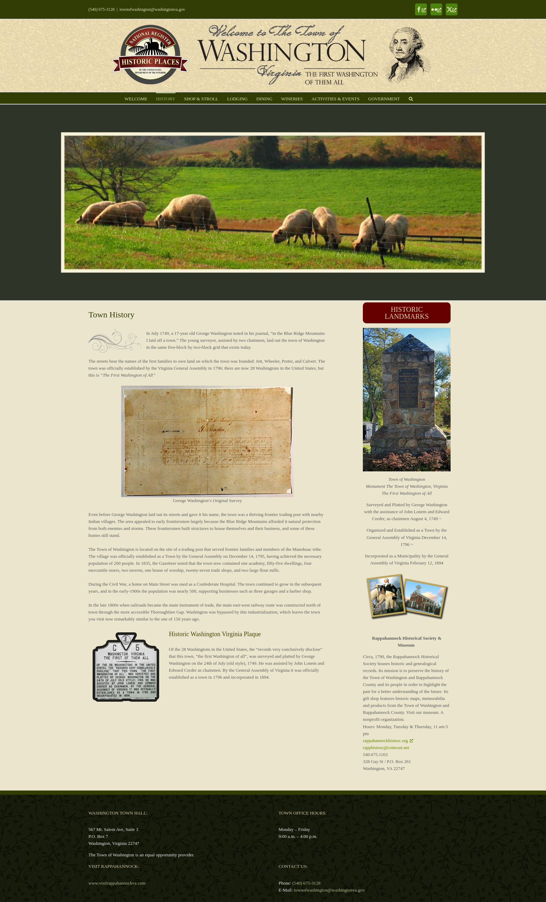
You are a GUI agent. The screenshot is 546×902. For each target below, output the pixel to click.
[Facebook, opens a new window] (421, 9)
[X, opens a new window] (452, 9)
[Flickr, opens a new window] (436, 9)
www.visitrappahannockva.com (117, 883)
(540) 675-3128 (101, 9)
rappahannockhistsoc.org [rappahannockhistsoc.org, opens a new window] (388, 740)
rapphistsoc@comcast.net (386, 747)
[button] (411, 98)
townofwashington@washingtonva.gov (152, 9)
